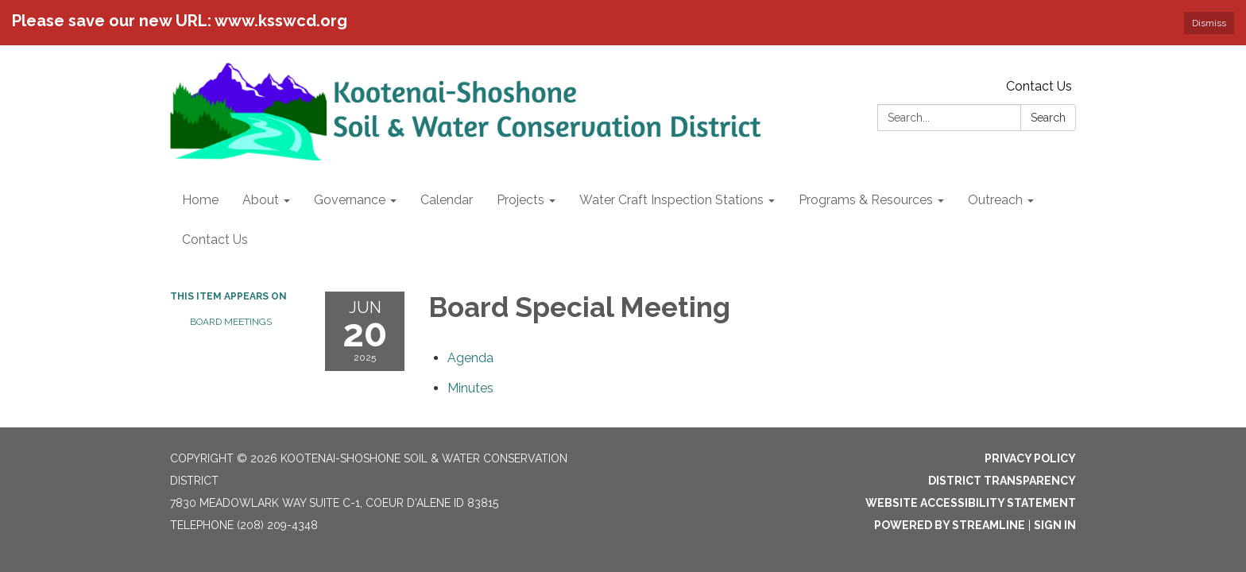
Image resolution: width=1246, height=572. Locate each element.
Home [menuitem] (200, 199)
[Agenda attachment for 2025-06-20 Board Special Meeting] (470, 357)
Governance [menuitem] (349, 199)
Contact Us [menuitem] (215, 239)
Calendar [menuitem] (446, 199)
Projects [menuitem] (520, 199)
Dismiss (1209, 23)
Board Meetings (231, 321)
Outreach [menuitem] (995, 199)
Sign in (1055, 525)
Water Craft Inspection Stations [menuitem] (671, 199)
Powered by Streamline (949, 525)
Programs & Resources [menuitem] (866, 199)
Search (1048, 117)
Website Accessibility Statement (970, 503)
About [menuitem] (260, 199)
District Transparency (1002, 480)
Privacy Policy (1030, 458)
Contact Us (1039, 86)
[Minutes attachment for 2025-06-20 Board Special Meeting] (470, 388)
